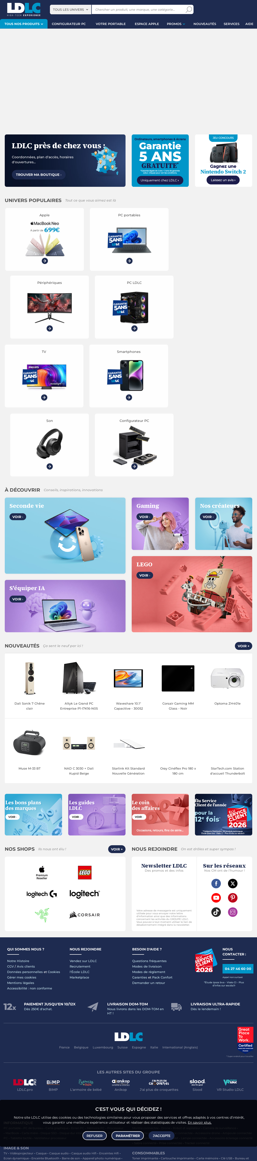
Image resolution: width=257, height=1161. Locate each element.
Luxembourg (103, 913)
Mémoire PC (96, 994)
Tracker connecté (197, 1009)
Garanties (139, 843)
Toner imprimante (145, 1024)
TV (5, 1019)
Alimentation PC (100, 999)
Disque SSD (48, 999)
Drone (165, 994)
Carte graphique (56, 994)
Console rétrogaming (43, 1085)
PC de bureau (33, 994)
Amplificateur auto (70, 1055)
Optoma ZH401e (227, 570)
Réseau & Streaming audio (63, 1029)
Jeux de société (111, 1085)
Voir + (243, 512)
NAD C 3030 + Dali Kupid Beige (79, 637)
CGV (10, 833)
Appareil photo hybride (101, 1029)
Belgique (81, 913)
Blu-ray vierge (219, 1029)
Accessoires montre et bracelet (156, 1004)
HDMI (145, 1055)
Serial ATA (153, 1060)
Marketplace (79, 843)
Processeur (115, 994)
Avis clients (26, 833)
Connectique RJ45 (237, 1060)
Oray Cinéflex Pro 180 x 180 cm (178, 637)
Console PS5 (29, 1075)
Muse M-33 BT (30, 635)
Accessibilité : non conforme (29, 854)
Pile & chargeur (242, 1029)
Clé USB (226, 1024)
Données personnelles (25, 838)
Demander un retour (148, 849)
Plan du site (129, 977)
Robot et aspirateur (186, 994)
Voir (17, 383)
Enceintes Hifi (109, 1019)
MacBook (12, 999)
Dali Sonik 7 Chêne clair (30, 572)
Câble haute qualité (207, 1060)
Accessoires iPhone (61, 1060)
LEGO (87, 1080)
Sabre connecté (145, 1009)
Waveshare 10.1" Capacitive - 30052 (128, 572)
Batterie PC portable (146, 1039)
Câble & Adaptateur (31, 1060)
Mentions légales (20, 849)
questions (10, 1154)
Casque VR (102, 1080)
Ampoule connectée (237, 999)
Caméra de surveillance (219, 994)
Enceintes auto (47, 1045)
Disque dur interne (72, 999)
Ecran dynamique (16, 1024)
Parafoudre (230, 1055)
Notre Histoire (18, 827)
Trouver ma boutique (39, 175)
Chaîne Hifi (34, 1029)
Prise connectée (170, 1009)
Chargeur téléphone (34, 1050)
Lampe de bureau (194, 1029)
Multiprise (139, 1065)
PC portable (12, 994)
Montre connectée (145, 994)
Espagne (139, 913)
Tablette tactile (21, 1004)
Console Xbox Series (66, 1080)
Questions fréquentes (149, 827)
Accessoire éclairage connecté (230, 1004)
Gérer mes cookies (21, 843)
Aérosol (169, 1034)
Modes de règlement (148, 838)
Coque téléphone (97, 1045)
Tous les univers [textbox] (68, 9)
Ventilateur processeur (50, 1004)
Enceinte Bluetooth (45, 1024)
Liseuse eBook (14, 1029)
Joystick (43, 1080)
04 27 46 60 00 (238, 835)
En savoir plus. (200, 1122)
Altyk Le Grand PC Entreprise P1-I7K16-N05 (79, 572)
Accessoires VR (14, 1085)
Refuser (95, 1135)
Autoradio (11, 1050)
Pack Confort (162, 843)
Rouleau (185, 1060)
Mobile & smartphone (19, 1045)
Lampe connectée (194, 1004)
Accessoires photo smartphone (74, 1050)
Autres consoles (52, 1075)
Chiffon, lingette (167, 1029)
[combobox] (70, 9)
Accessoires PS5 (77, 1075)
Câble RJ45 (171, 1055)
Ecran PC (77, 994)
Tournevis (169, 1060)
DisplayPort (189, 1055)
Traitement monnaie (229, 1034)
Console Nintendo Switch (79, 1085)
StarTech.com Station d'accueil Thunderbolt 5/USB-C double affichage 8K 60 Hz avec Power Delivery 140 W (227, 637)
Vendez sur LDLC (83, 827)
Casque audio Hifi (84, 1019)
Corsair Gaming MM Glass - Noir (178, 572)
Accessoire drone (207, 999)
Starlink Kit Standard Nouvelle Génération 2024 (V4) (128, 637)
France (64, 913)
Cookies (54, 838)
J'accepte (161, 1135)
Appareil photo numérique (101, 1024)
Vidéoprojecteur (21, 1019)
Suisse (122, 913)
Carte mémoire (72, 1045)
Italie (154, 913)
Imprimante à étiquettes (194, 1034)
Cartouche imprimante (177, 1024)
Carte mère (30, 999)
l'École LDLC (79, 838)
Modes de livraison (147, 833)
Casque (41, 1019)
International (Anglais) (180, 913)
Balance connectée (179, 999)
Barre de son (71, 1024)
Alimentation (210, 1055)
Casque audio (59, 1019)
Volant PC (11, 1075)
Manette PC (26, 1080)
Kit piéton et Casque (39, 1055)
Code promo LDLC (115, 1154)
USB (135, 1055)
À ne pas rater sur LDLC (85, 1154)
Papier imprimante (147, 1034)
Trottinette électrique (147, 999)
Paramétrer (128, 1135)
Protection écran (99, 1055)
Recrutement (80, 833)
